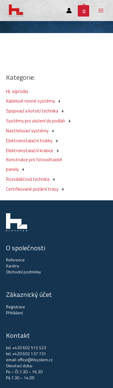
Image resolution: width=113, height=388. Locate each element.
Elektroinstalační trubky (29, 140)
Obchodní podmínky (23, 272)
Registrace (15, 307)
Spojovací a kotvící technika (32, 110)
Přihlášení (14, 313)
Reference (15, 260)
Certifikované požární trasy (32, 189)
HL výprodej (17, 91)
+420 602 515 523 (29, 348)
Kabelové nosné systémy (30, 100)
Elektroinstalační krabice (29, 150)
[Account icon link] (69, 10)
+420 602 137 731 (29, 354)
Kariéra (12, 266)
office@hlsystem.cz (35, 360)
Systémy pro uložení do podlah (35, 120)
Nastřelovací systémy (27, 130)
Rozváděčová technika (27, 179)
